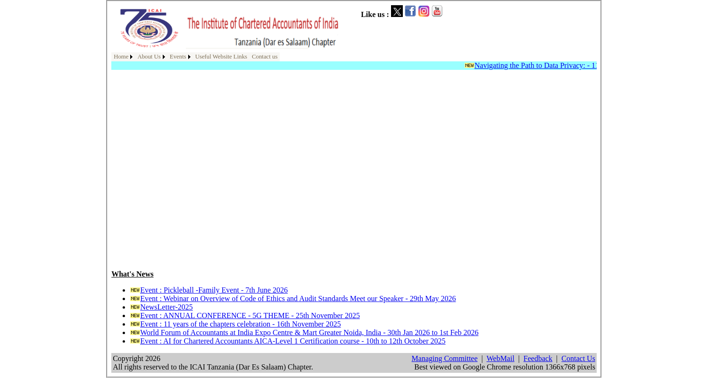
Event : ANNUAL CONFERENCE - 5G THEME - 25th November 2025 (250, 315)
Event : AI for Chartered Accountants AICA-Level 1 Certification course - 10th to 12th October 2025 (292, 341)
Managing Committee (445, 358)
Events (178, 56)
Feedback (538, 358)
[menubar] (195, 56)
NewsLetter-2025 (166, 307)
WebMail (500, 358)
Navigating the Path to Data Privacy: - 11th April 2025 (558, 65)
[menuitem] (123, 56)
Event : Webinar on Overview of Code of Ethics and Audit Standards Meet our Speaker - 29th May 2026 (298, 298)
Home (121, 56)
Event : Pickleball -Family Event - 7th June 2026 (214, 290)
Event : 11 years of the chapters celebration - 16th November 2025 (240, 324)
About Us (148, 56)
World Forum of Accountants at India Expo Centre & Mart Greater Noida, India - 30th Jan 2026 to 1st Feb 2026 (309, 332)
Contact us (264, 56)
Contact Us (578, 358)
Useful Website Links (221, 56)
